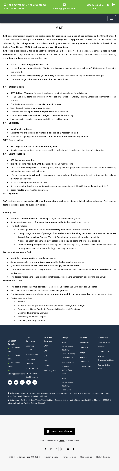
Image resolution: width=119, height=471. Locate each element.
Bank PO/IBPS (50, 370)
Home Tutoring (32, 368)
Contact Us (84, 347)
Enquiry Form (103, 351)
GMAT (46, 346)
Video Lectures (32, 354)
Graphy (62, 440)
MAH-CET (48, 366)
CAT (45, 351)
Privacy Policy (86, 366)
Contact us (86, 457)
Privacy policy (51, 457)
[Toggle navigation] (112, 18)
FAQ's (82, 352)
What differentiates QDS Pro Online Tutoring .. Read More (68, 350)
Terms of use (69, 457)
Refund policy (103, 457)
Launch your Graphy (59, 431)
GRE (45, 356)
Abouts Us (84, 342)
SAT (45, 361)
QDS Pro (91, 5)
